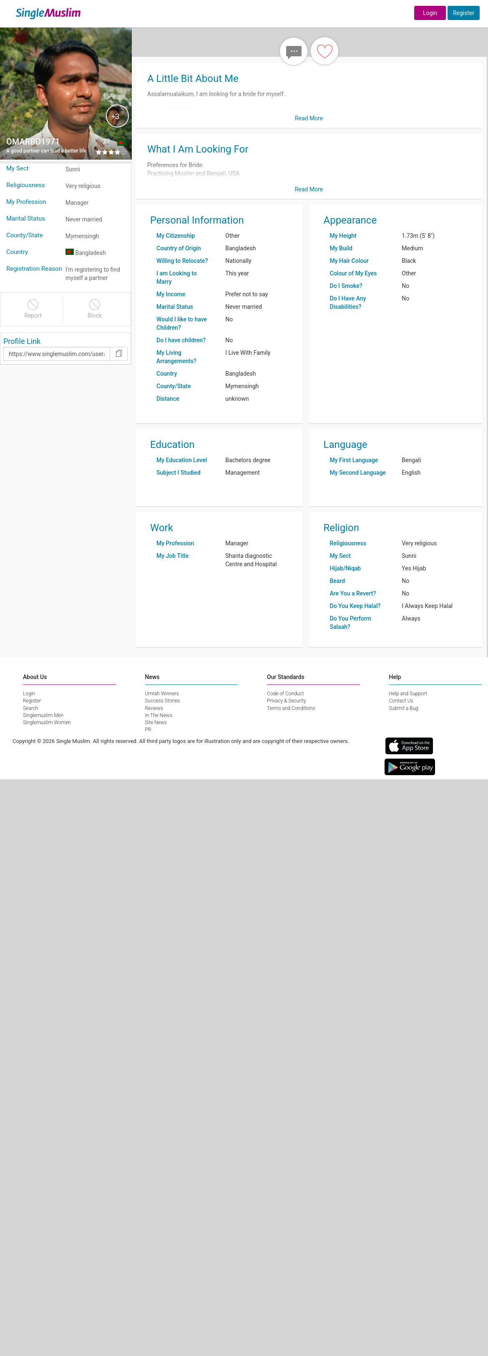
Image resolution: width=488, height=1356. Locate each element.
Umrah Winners (162, 694)
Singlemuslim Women (47, 722)
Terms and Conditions (291, 708)
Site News (156, 722)
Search (30, 708)
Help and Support (408, 694)
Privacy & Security (286, 701)
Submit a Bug (403, 708)
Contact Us (401, 701)
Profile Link (21, 341)
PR (148, 730)
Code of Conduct (285, 694)
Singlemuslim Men (43, 715)
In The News (158, 715)
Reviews (154, 708)
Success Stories (162, 701)
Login (430, 13)
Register (463, 13)
